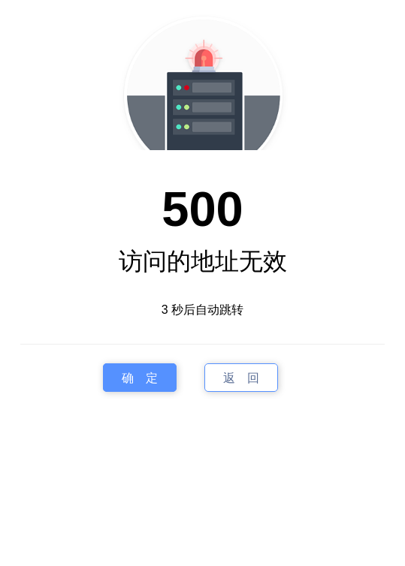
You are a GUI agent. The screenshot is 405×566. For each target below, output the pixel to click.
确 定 (140, 378)
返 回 (241, 378)
